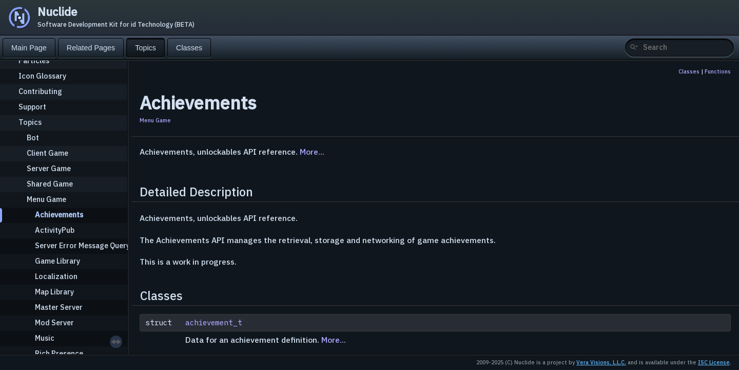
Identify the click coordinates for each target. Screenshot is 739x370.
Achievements (59, 214)
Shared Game (50, 184)
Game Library (57, 261)
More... (312, 151)
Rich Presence (59, 353)
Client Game (47, 153)
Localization (56, 276)
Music (44, 338)
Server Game (49, 168)
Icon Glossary (42, 76)
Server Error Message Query (82, 245)
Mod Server (54, 322)
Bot (33, 137)
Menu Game (46, 199)
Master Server (59, 307)
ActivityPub (54, 230)
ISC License (714, 362)
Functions (718, 71)
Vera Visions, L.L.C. (601, 362)
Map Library (54, 292)
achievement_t (213, 322)
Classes (688, 71)
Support (32, 107)
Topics (30, 122)
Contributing (40, 91)
